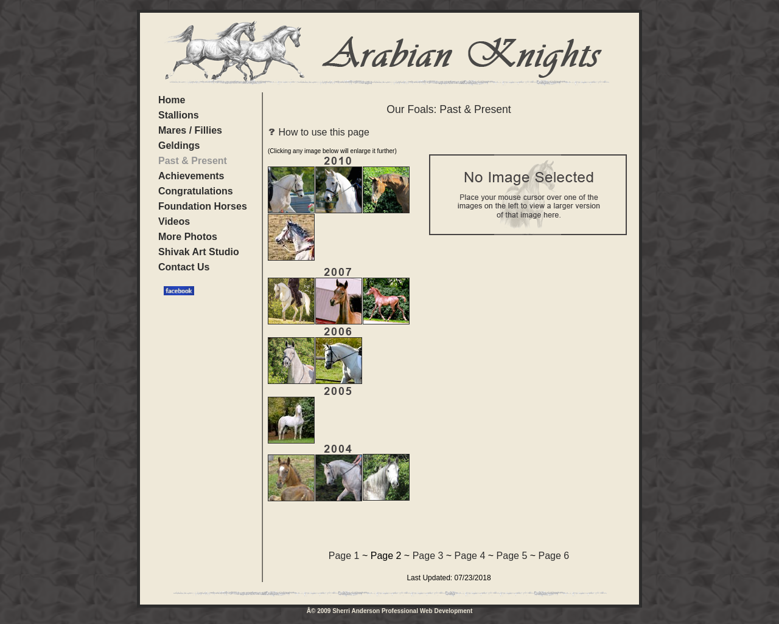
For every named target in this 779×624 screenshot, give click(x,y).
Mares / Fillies (190, 130)
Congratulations (195, 191)
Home (171, 100)
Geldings (179, 145)
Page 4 (470, 555)
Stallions (178, 115)
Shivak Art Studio (198, 252)
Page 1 (344, 555)
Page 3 (428, 555)
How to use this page (318, 132)
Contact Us (183, 267)
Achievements (191, 176)
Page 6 (554, 555)
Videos (174, 221)
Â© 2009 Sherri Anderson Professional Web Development (389, 611)
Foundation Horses (202, 206)
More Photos (187, 236)
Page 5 (512, 555)
